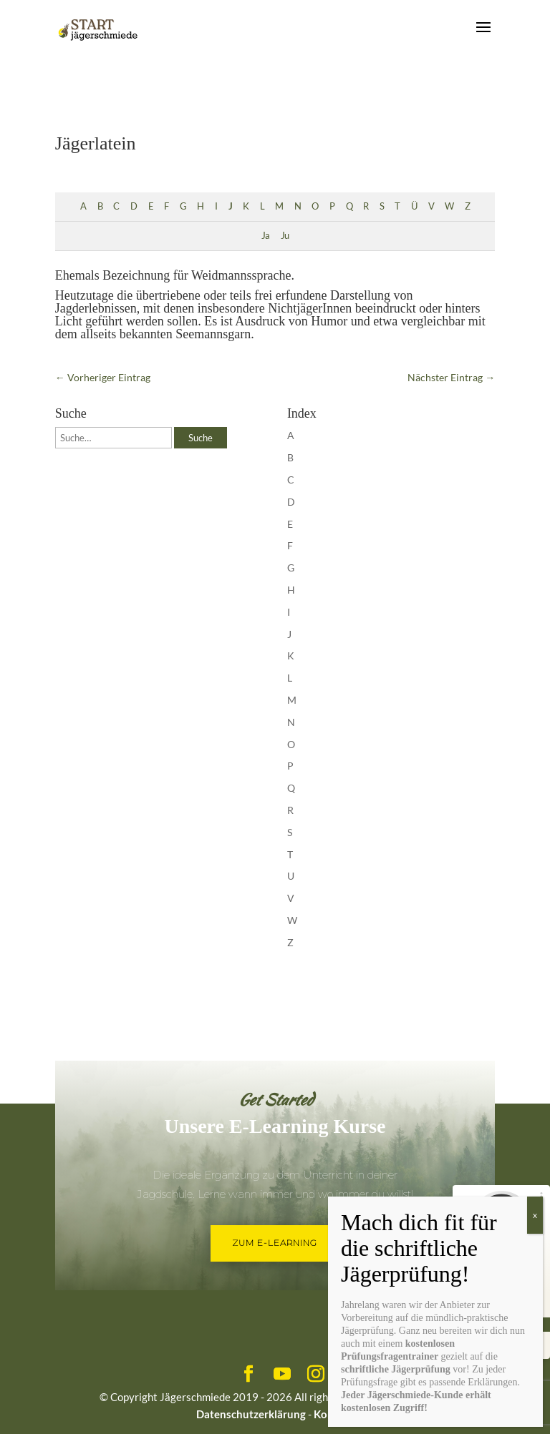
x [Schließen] (535, 1214)
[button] (31, 1402)
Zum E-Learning (274, 1242)
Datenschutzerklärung (251, 1414)
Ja (265, 235)
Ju (285, 235)
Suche (200, 437)
